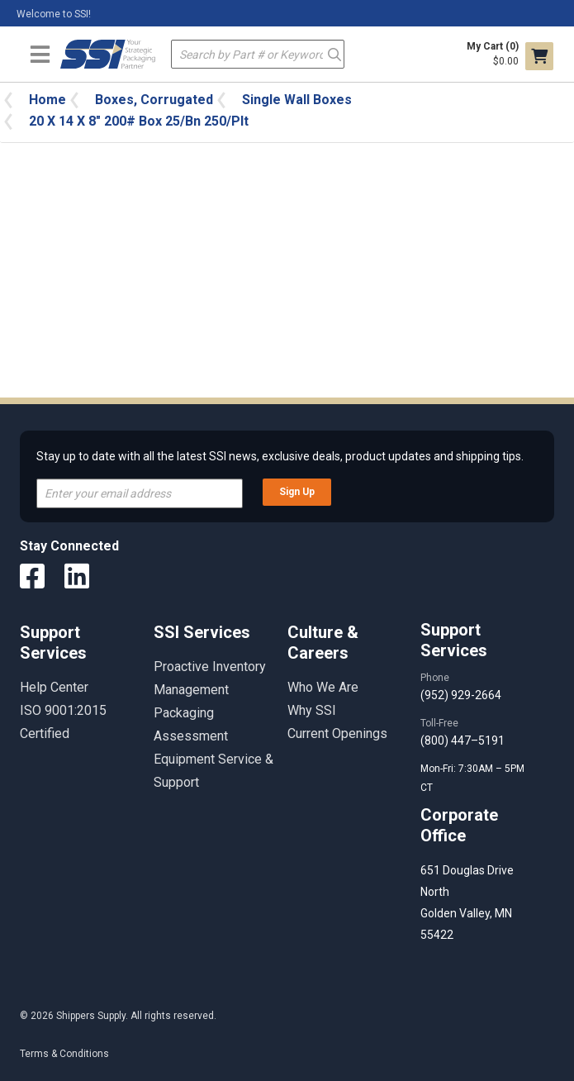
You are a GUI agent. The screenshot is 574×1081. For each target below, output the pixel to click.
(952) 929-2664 (460, 695)
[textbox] (258, 54)
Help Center (54, 687)
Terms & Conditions (64, 1054)
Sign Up (297, 492)
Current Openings (337, 733)
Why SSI (311, 710)
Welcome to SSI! (54, 14)
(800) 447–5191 (462, 740)
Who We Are (322, 687)
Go (334, 53)
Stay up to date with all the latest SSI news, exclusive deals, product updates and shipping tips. (280, 456)
